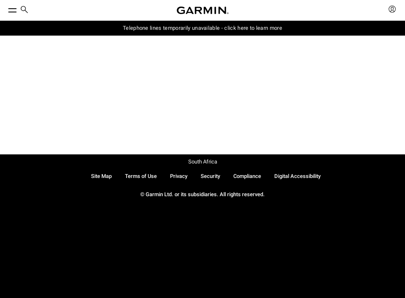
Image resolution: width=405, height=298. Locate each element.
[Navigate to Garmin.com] (203, 10)
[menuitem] (24, 10)
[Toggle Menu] (5, 8)
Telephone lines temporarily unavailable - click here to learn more (202, 28)
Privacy (178, 176)
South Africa (202, 162)
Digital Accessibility (297, 176)
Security (210, 176)
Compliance (247, 176)
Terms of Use (141, 176)
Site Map (101, 176)
